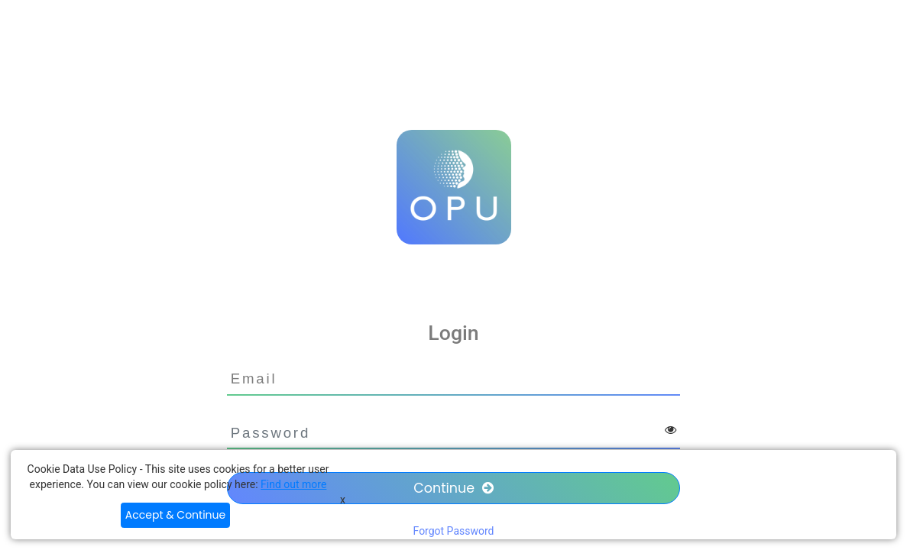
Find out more (293, 484)
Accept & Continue (175, 514)
